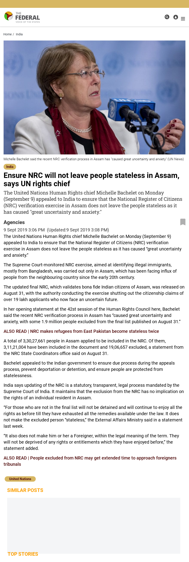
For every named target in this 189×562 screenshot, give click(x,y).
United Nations (20, 479)
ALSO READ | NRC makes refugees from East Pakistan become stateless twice (81, 331)
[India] (10, 166)
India (9, 167)
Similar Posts (25, 490)
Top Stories (23, 554)
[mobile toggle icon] (183, 19)
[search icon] (167, 17)
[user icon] (175, 17)
